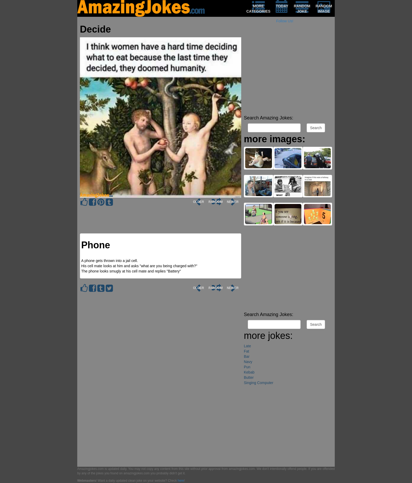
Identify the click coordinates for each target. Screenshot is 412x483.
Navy (248, 362)
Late (247, 346)
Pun (247, 367)
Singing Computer (258, 383)
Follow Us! (284, 21)
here (181, 480)
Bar (247, 356)
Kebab (249, 372)
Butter (249, 377)
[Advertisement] (288, 76)
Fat (246, 351)
